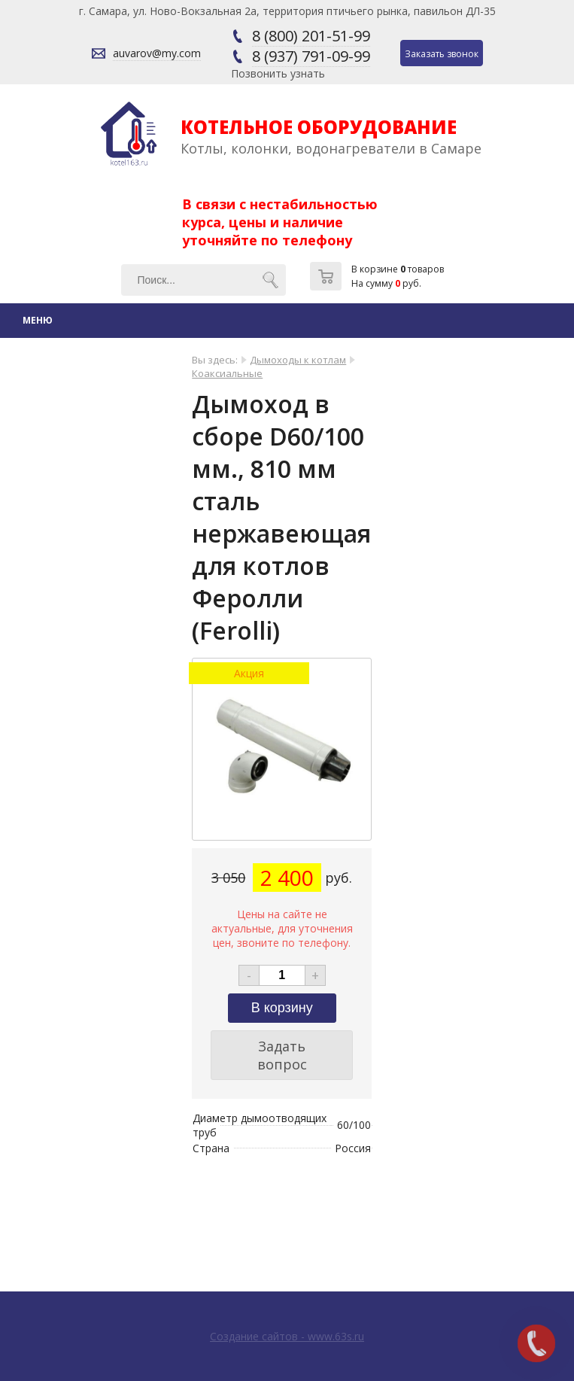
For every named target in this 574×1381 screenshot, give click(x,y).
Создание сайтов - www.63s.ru (287, 1336)
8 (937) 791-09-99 (311, 56)
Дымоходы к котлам (298, 360)
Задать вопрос (282, 1055)
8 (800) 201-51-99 (311, 36)
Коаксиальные (227, 373)
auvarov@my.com (157, 53)
